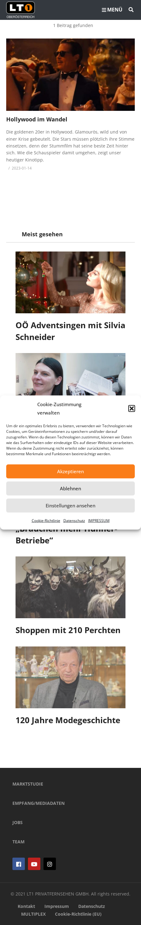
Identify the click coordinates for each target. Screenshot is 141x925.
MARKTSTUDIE (27, 784)
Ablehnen (70, 488)
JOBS (17, 822)
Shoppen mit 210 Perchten (68, 630)
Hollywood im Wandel (36, 119)
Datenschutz (74, 520)
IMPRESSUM (99, 520)
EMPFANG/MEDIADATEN (38, 803)
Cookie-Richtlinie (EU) (78, 914)
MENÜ (112, 9)
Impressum (56, 906)
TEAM (18, 842)
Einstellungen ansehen (70, 505)
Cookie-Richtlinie (46, 520)
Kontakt (26, 906)
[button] (132, 408)
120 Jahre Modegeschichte (68, 720)
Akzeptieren (70, 471)
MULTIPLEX (33, 914)
